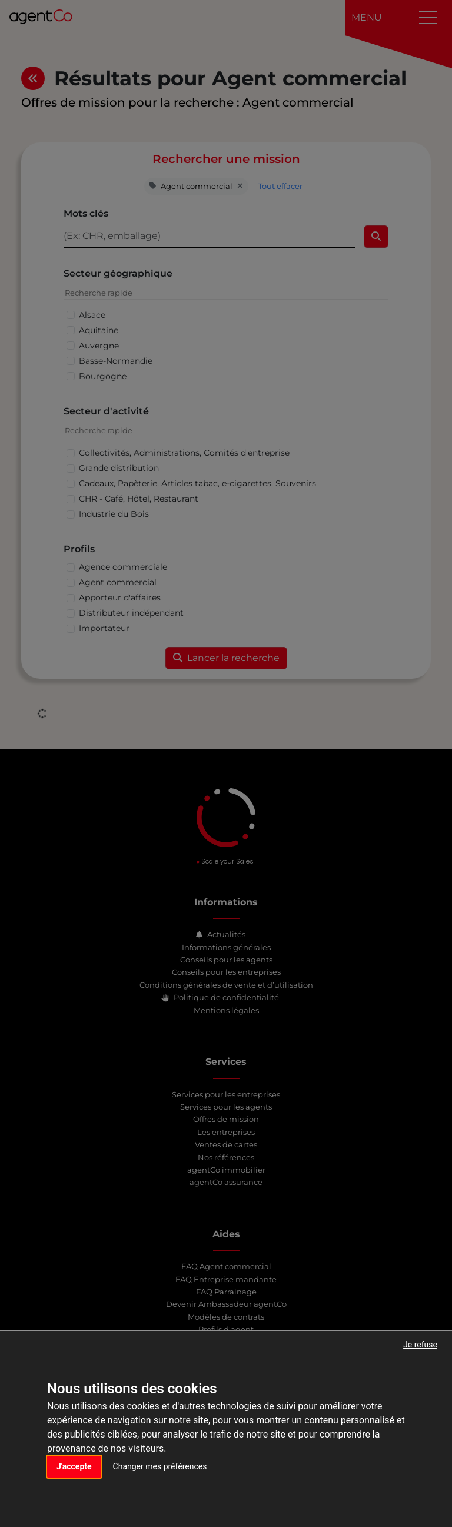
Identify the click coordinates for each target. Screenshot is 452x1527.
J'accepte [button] (74, 1466)
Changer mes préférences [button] (160, 1466)
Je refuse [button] (420, 1344)
